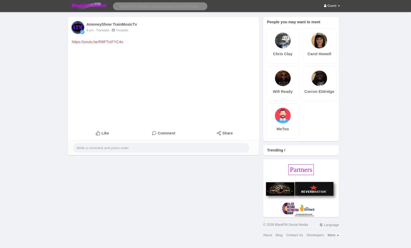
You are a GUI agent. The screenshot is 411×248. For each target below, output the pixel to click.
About (267, 235)
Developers (315, 235)
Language (329, 225)
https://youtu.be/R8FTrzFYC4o (97, 42)
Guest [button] (332, 6)
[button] (160, 6)
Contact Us (294, 235)
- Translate (102, 30)
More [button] (333, 235)
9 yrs (89, 30)
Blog (279, 235)
